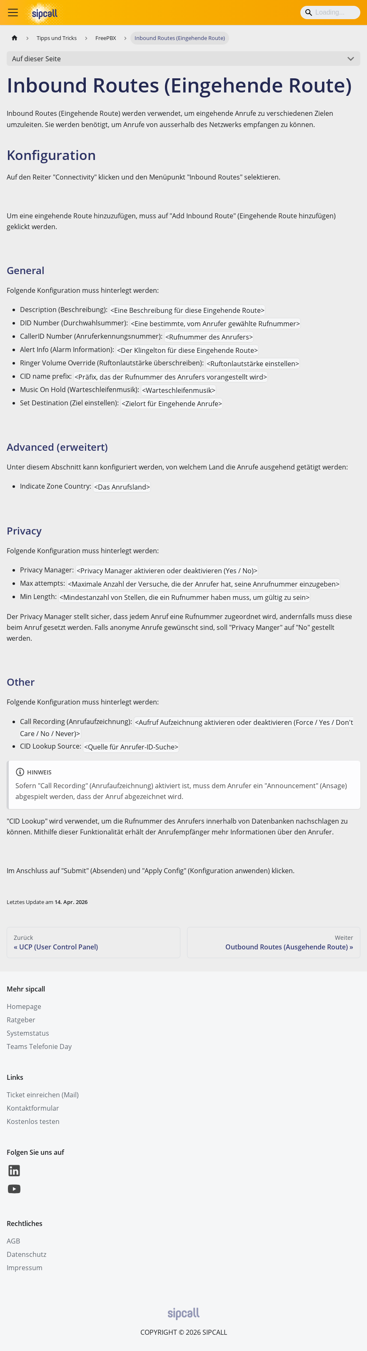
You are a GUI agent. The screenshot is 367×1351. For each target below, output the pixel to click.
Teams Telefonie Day (39, 1046)
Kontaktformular (33, 1108)
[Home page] (14, 38)
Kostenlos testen (33, 1121)
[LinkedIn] (14, 1175)
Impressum (24, 1267)
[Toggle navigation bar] (13, 12)
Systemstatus (28, 1033)
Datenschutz (26, 1254)
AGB (13, 1241)
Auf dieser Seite (36, 58)
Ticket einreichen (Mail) (43, 1094)
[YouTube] (14, 1194)
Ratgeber (21, 1019)
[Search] (330, 12)
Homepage (24, 1006)
